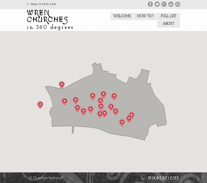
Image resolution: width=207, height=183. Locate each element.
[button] (77, 108)
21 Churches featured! (46, 178)
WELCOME (122, 16)
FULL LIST (168, 16)
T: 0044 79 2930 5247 (41, 4)
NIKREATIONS (163, 178)
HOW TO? (145, 16)
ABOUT (168, 24)
